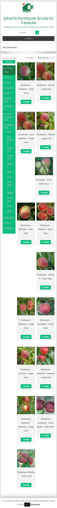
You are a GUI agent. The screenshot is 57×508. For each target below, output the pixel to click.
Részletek (35, 504)
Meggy (10, 193)
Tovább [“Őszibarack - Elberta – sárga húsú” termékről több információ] (45, 147)
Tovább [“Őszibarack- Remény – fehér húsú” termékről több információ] (26, 485)
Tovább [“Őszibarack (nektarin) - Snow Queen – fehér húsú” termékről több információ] (45, 435)
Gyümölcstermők (9, 126)
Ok (27, 504)
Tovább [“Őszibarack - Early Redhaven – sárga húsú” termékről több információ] (26, 151)
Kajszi (9, 171)
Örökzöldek (9, 218)
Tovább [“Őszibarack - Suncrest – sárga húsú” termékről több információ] (26, 386)
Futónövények (9, 107)
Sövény (7, 223)
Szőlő (9, 211)
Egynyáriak (8, 88)
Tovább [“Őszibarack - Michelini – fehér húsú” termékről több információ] (26, 242)
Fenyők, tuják (7, 99)
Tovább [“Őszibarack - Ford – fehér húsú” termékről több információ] (44, 192)
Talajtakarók (9, 229)
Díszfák (7, 82)
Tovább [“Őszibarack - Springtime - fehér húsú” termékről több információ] (45, 337)
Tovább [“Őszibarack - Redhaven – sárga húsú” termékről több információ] (26, 337)
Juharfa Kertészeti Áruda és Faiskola (28, 20)
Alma (9, 132)
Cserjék (7, 77)
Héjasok (10, 165)
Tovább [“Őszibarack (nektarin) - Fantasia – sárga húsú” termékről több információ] (45, 386)
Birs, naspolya (10, 140)
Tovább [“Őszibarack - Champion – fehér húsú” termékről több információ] (26, 102)
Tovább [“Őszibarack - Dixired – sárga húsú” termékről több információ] (45, 98)
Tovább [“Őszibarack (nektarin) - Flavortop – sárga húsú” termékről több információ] (26, 439)
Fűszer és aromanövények (9, 117)
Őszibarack (10, 199)
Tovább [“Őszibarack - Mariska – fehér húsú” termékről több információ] (45, 242)
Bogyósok (10, 149)
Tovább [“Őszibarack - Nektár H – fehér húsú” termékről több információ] (45, 287)
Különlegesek (10, 185)
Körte (9, 177)
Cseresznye (10, 157)
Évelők (6, 93)
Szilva (9, 206)
